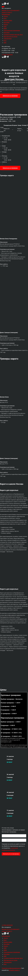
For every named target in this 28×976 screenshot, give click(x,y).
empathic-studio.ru (14, 970)
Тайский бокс (8, 38)
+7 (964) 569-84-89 (7, 54)
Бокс (5, 18)
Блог (5, 40)
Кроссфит (7, 22)
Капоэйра (6, 32)
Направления (6, 14)
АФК (5, 42)
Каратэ (6, 24)
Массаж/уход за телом (10, 36)
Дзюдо (6, 16)
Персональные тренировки (12, 30)
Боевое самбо (8, 20)
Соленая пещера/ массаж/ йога (13, 34)
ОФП (5, 26)
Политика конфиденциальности (11, 968)
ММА (5, 28)
